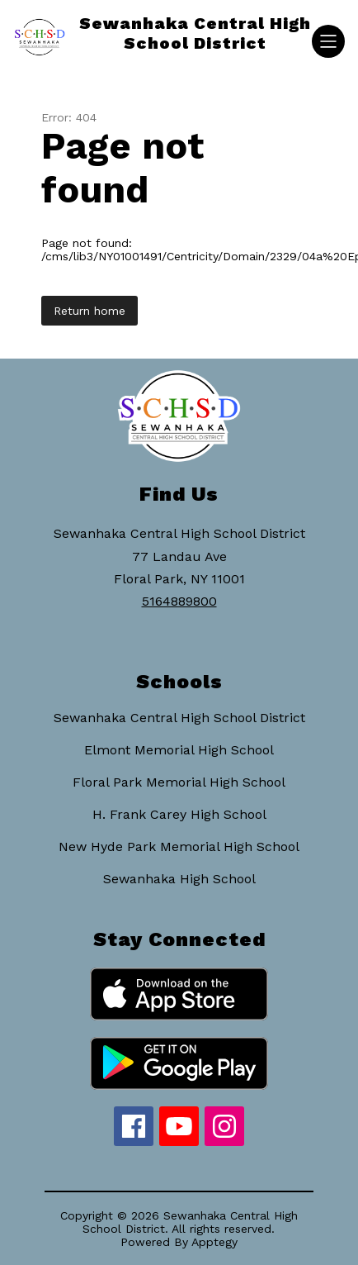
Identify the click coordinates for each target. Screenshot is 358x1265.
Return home (89, 310)
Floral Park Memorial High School (179, 782)
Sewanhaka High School (179, 879)
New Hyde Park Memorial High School (179, 846)
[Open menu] (328, 41)
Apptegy (214, 1241)
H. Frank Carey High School (179, 814)
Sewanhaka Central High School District (179, 717)
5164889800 (179, 601)
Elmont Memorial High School (179, 750)
